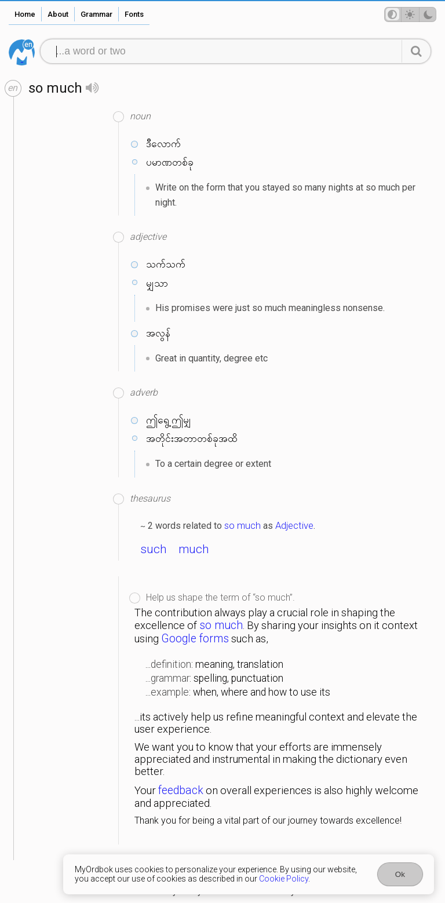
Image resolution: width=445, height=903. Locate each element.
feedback (180, 790)
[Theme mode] (410, 14)
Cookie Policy (283, 878)
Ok (400, 874)
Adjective (294, 525)
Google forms (195, 638)
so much (242, 525)
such (153, 549)
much (193, 549)
